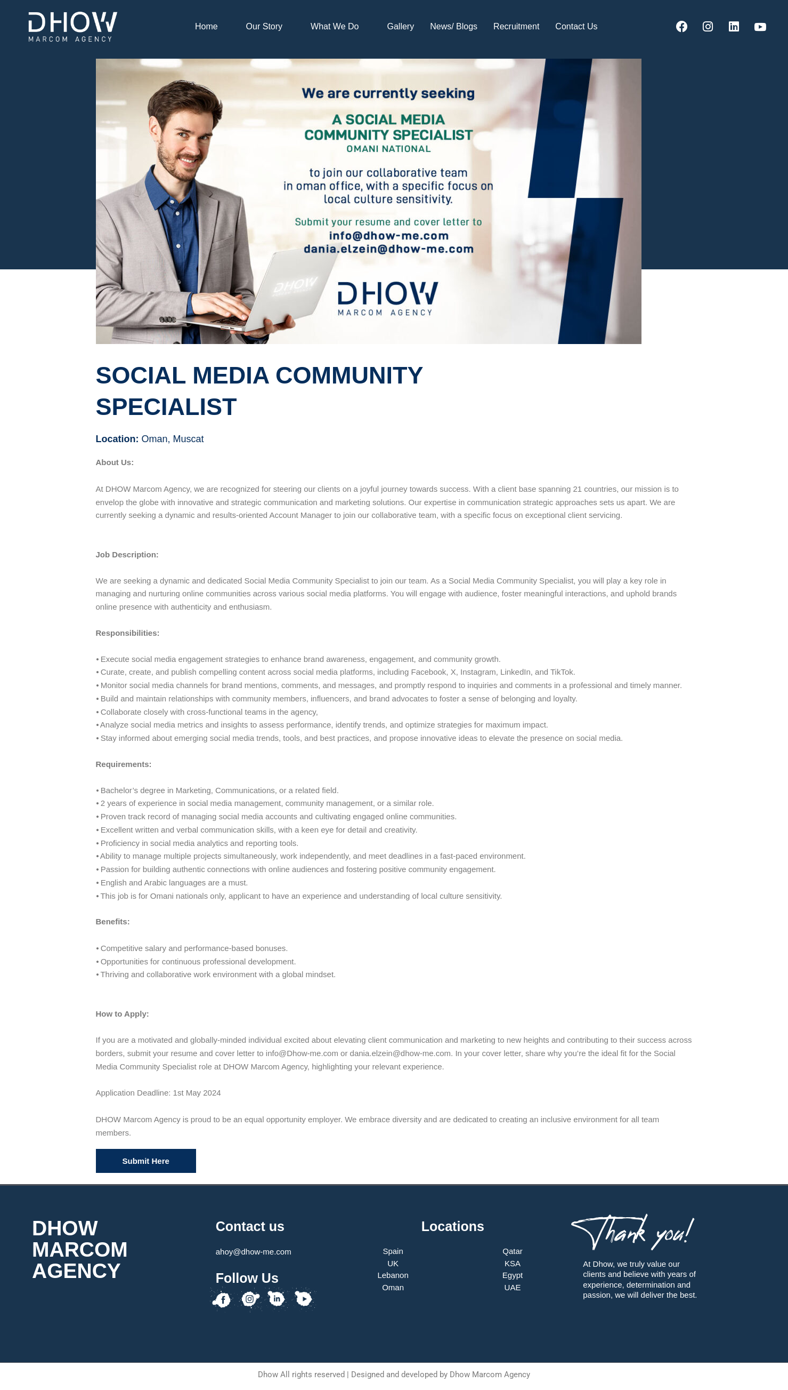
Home (211, 27)
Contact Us (580, 27)
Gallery (400, 26)
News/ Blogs (453, 26)
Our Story (268, 27)
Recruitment (516, 26)
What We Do (339, 27)
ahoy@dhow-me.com (253, 1251)
